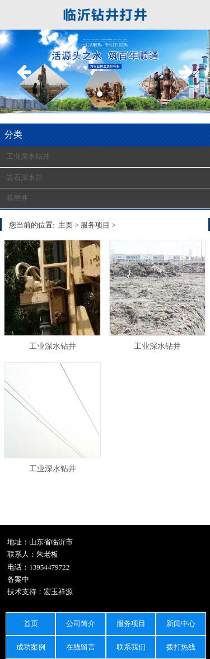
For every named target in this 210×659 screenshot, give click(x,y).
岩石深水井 (24, 177)
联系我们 (131, 647)
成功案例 (30, 647)
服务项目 (131, 623)
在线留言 (80, 647)
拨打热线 (180, 647)
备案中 (18, 579)
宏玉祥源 (58, 591)
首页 (31, 623)
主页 (65, 225)
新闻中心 (180, 623)
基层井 (17, 198)
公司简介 (80, 623)
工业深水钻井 (28, 156)
